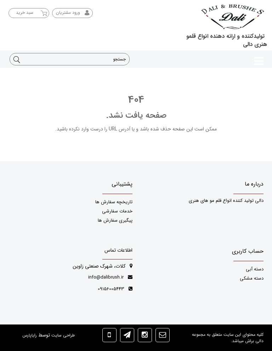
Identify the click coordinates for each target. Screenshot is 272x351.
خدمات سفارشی (117, 211)
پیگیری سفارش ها (115, 220)
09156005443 (115, 289)
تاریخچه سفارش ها (113, 202)
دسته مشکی (252, 278)
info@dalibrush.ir (110, 277)
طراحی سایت (62, 335)
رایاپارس (29, 335)
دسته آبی (255, 269)
